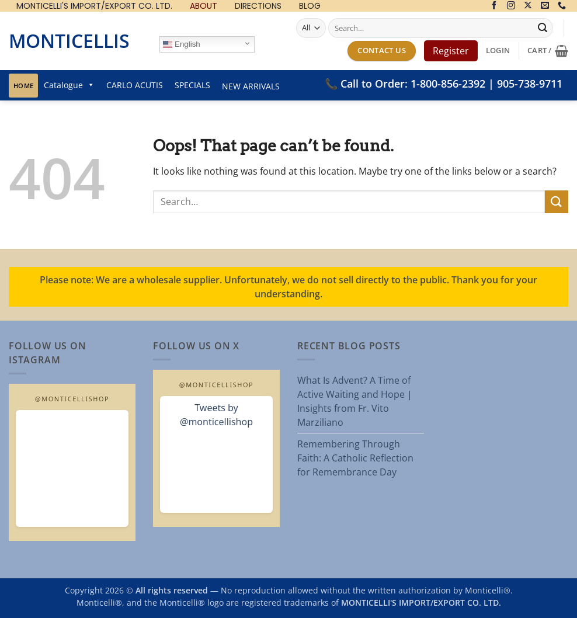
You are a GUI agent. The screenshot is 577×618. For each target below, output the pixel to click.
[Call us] (562, 6)
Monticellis (69, 40)
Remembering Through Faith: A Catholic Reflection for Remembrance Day (355, 458)
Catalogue (69, 85)
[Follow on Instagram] (511, 6)
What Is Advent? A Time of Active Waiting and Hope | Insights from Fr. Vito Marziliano (354, 401)
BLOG (310, 6)
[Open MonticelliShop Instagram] (72, 468)
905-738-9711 (529, 84)
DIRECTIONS (258, 6)
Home (23, 85)
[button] (498, 50)
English (181, 44)
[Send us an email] (545, 6)
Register (451, 50)
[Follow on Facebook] (494, 6)
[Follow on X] (528, 6)
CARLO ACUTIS (134, 85)
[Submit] (542, 28)
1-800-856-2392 (448, 84)
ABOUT (203, 6)
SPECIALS (192, 85)
